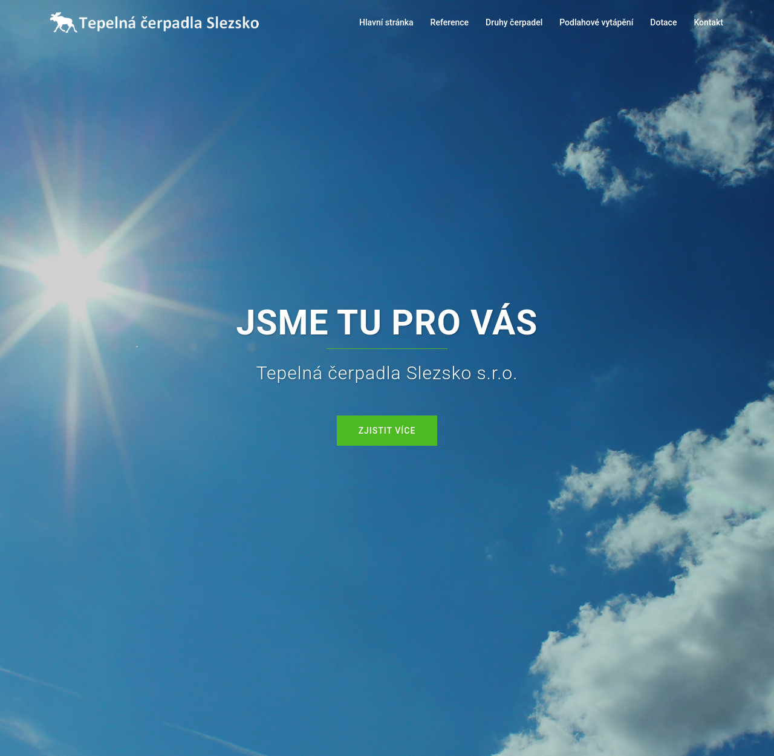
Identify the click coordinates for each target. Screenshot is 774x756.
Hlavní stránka (386, 22)
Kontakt (708, 22)
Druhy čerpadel (514, 22)
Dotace (663, 22)
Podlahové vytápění (596, 22)
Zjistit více (387, 430)
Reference (450, 22)
